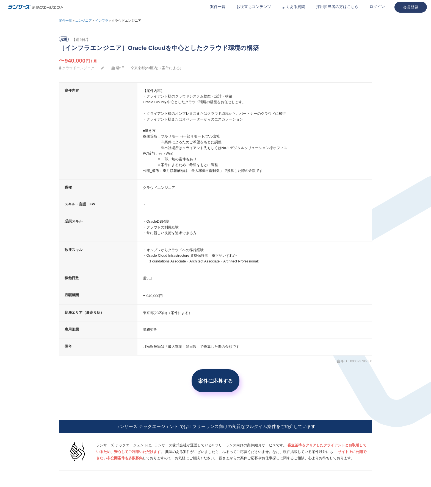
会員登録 (410, 7)
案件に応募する (215, 380)
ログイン (377, 6)
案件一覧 (217, 6)
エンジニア (83, 21)
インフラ (101, 21)
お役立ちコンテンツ (253, 6)
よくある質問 (293, 6)
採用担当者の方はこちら (337, 6)
